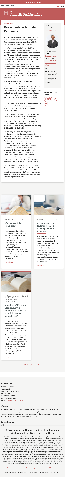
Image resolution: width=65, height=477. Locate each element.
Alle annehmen (54, 468)
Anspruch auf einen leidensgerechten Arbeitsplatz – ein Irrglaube (46, 227)
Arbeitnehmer (51, 75)
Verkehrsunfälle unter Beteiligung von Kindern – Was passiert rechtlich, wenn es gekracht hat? (16, 310)
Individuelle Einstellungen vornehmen (32, 468)
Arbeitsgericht (51, 79)
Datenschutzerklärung (31, 472)
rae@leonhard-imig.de (15, 400)
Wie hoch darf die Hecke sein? (13, 224)
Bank (48, 82)
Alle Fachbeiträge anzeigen (32, 365)
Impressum (56, 472)
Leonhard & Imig (51, 56)
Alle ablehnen (10, 468)
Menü (60, 6)
